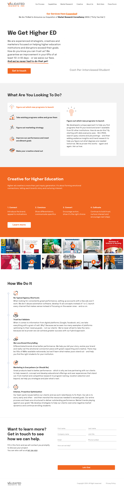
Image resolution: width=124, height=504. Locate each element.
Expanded (71, 14)
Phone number (93, 452)
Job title (91, 446)
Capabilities (52, 5)
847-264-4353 (34, 463)
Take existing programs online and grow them (36, 117)
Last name (92, 441)
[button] (19, 71)
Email (59, 452)
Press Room (112, 5)
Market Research (66, 5)
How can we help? (64, 458)
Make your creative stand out (29, 151)
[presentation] (72, 471)
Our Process (39, 5)
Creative (80, 5)
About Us (90, 5)
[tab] (34, 107)
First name (61, 441)
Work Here (100, 5)
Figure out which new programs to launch (35, 107)
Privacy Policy (111, 499)
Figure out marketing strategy (30, 128)
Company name (63, 446)
